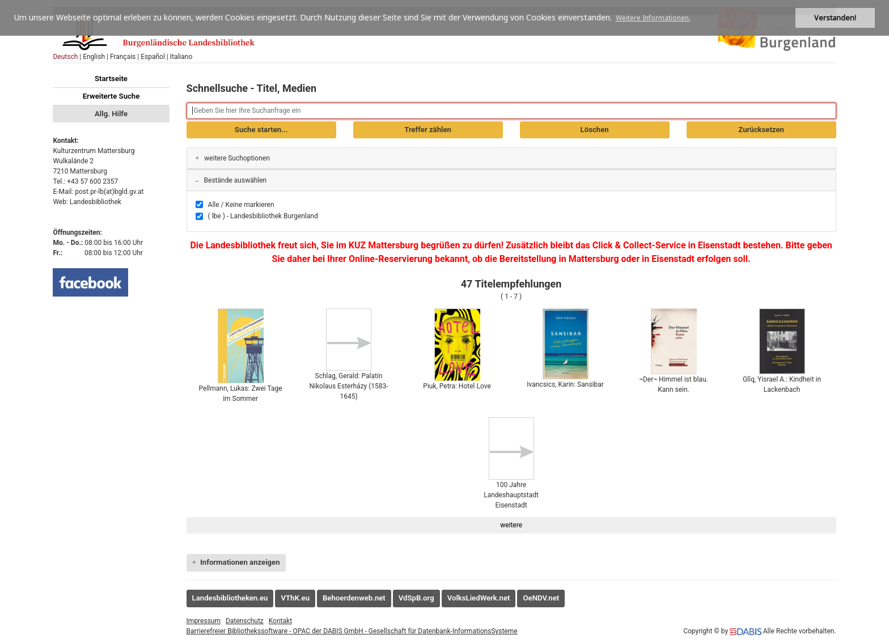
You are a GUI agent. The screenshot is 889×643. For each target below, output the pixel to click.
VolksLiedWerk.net (478, 598)
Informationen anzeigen (236, 562)
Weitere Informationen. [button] (653, 18)
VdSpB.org (416, 598)
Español (153, 57)
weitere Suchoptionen (233, 158)
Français (123, 57)
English (94, 57)
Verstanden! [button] (835, 18)
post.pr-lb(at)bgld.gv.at (109, 192)
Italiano (181, 57)
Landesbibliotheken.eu (230, 598)
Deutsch (65, 57)
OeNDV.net (541, 598)
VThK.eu (295, 598)
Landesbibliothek (95, 202)
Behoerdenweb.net (354, 598)
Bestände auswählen (231, 180)
